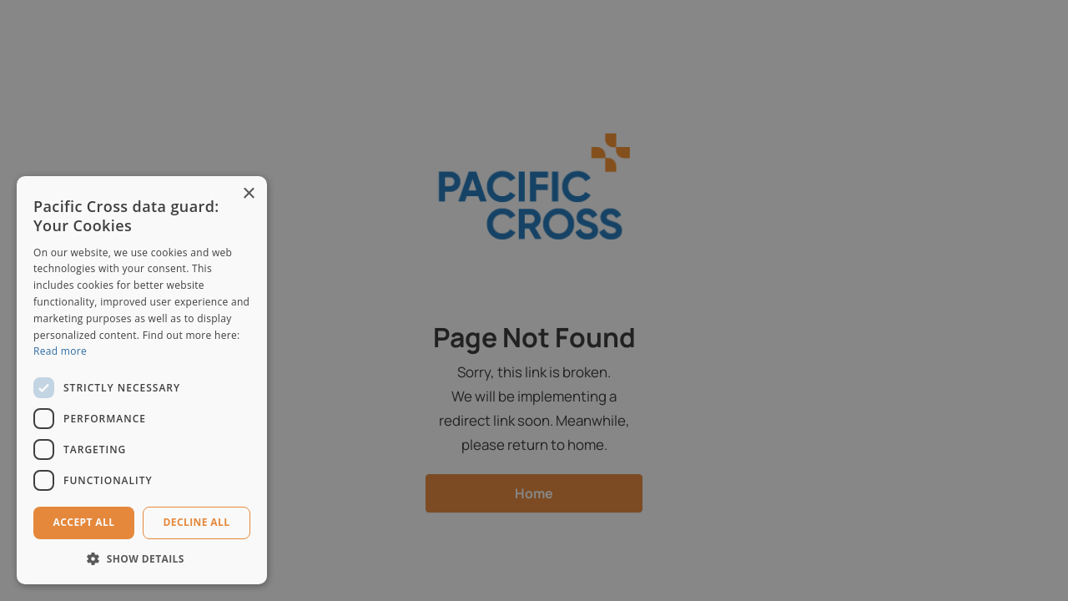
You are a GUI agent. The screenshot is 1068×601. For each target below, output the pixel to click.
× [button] (248, 194)
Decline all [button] (197, 522)
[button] (141, 559)
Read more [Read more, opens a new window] (60, 351)
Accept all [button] (84, 522)
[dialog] (534, 300)
